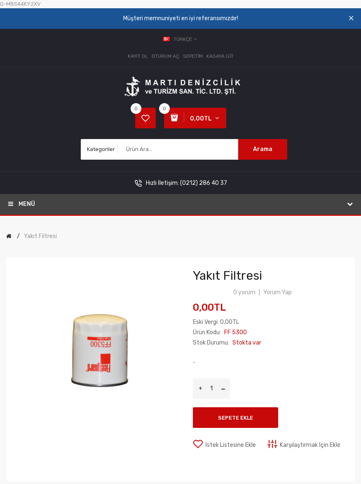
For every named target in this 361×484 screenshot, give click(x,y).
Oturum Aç (165, 56)
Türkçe (180, 39)
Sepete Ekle (235, 418)
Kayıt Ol (138, 56)
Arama (262, 149)
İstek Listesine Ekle (230, 445)
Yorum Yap (277, 292)
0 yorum (244, 292)
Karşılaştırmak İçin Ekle (310, 445)
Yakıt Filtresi (40, 236)
